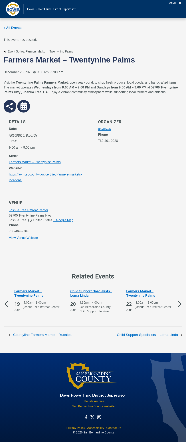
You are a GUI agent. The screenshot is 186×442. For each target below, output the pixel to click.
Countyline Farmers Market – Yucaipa (42, 335)
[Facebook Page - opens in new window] (86, 417)
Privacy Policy (75, 428)
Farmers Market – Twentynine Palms (35, 162)
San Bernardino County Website (93, 406)
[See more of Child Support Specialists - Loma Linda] (93, 293)
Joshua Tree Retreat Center (28, 210)
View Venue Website (23, 238)
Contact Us (113, 428)
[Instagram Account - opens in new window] (99, 416)
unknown (104, 129)
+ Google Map (63, 220)
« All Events (13, 28)
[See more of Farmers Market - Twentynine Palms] (37, 293)
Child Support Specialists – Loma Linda (148, 335)
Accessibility (95, 428)
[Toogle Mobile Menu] (175, 3)
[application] (137, 233)
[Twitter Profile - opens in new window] (92, 416)
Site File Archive (93, 401)
